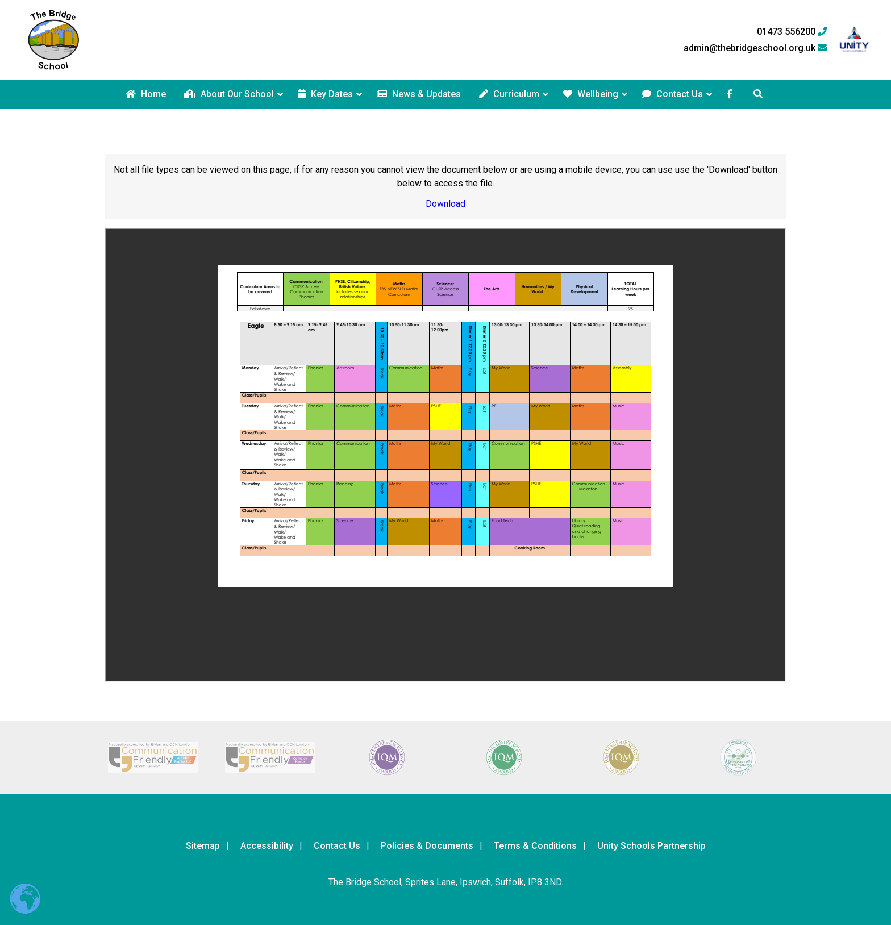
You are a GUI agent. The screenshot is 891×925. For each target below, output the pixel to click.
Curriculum (509, 94)
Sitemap (203, 845)
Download (445, 203)
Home (146, 94)
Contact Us (672, 94)
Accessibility (266, 845)
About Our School (229, 94)
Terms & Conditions (535, 845)
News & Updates (419, 94)
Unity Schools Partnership (651, 845)
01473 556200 (792, 32)
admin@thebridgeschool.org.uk (755, 48)
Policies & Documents (427, 845)
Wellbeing (590, 94)
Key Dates (325, 94)
